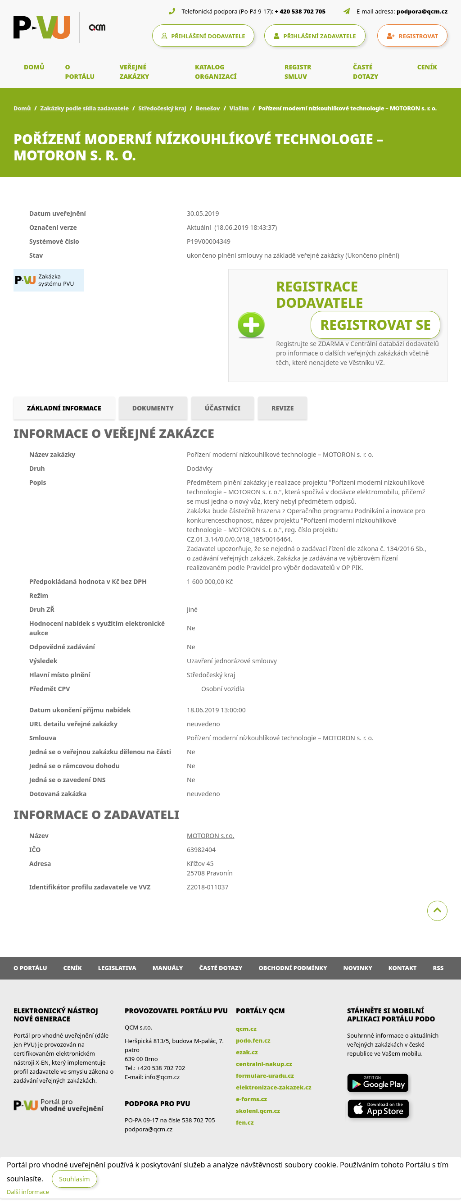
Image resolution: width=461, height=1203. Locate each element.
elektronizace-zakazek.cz (274, 1087)
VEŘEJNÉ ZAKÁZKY (134, 72)
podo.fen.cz (253, 1040)
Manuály (168, 968)
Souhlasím (74, 1179)
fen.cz (244, 1122)
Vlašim (239, 108)
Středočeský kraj (162, 108)
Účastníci (222, 408)
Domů (22, 108)
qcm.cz (246, 1029)
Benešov (208, 108)
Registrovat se (375, 324)
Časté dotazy (220, 968)
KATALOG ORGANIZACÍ (216, 72)
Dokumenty (153, 408)
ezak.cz (247, 1052)
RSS (438, 968)
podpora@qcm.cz (422, 11)
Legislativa (117, 968)
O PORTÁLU (80, 72)
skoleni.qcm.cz (258, 1111)
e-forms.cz (251, 1099)
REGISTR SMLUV (298, 72)
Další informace (28, 1192)
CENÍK (427, 67)
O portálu (30, 968)
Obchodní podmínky (292, 968)
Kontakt (403, 968)
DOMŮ (34, 67)
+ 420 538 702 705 (300, 11)
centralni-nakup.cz (264, 1064)
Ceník (72, 968)
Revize (282, 408)
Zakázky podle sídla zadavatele (84, 108)
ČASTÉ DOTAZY (365, 72)
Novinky (357, 968)
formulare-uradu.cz (265, 1075)
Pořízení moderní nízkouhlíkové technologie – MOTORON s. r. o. (280, 738)
